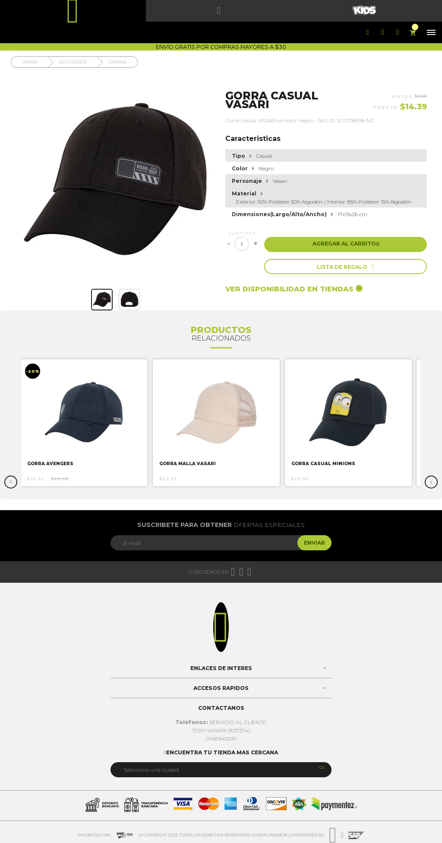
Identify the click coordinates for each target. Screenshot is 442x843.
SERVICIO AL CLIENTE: (221, 722)
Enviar (314, 543)
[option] (88, 422)
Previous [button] (10, 482)
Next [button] (431, 482)
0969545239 (221, 738)
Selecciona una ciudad (151, 769)
